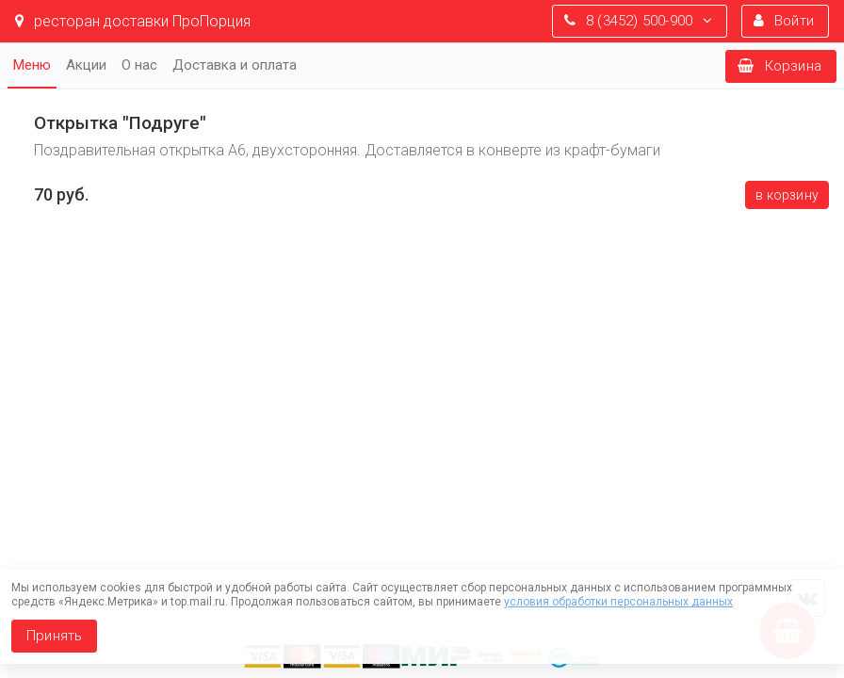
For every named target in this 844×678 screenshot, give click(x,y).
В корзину (787, 194)
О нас (139, 64)
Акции (86, 64)
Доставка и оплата (234, 64)
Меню (32, 64)
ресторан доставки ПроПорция (133, 21)
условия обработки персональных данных (618, 601)
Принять (54, 635)
